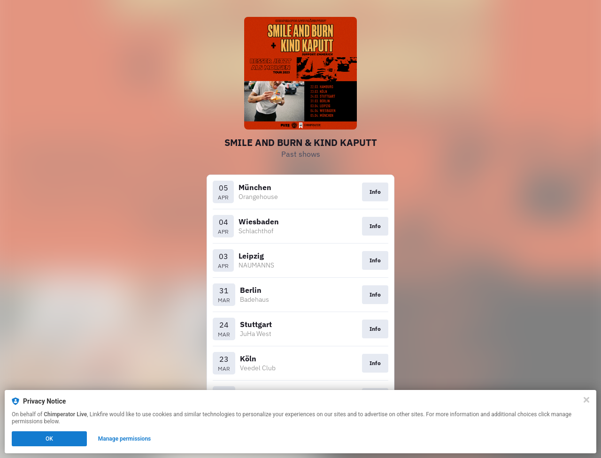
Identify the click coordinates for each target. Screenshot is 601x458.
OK (49, 438)
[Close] (586, 399)
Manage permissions (124, 438)
